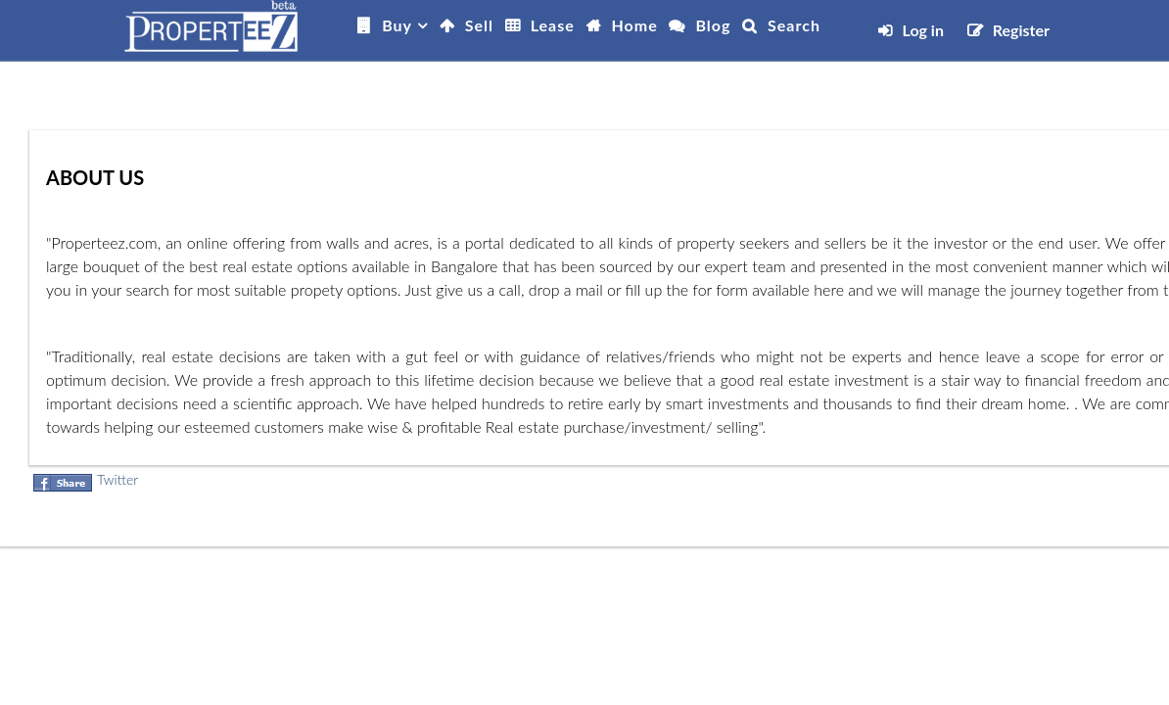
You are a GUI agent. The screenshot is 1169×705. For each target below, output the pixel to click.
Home (635, 25)
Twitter (117, 479)
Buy (397, 25)
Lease (553, 25)
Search (794, 25)
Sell (479, 25)
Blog (712, 25)
